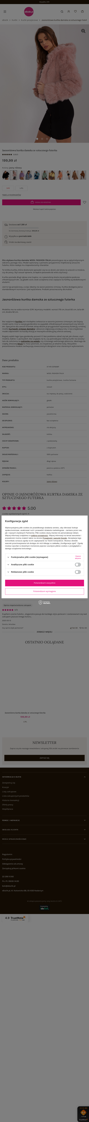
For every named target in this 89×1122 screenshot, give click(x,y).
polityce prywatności (39, 535)
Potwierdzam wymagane (44, 591)
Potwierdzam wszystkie (44, 583)
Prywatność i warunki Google (55, 538)
